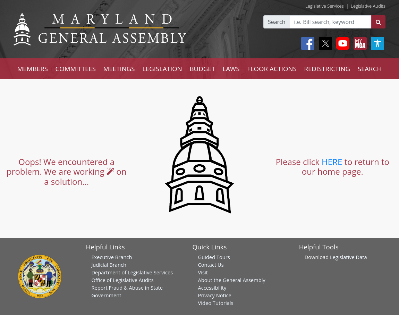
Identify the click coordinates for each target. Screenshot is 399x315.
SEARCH (370, 68)
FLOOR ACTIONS (272, 68)
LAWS (231, 68)
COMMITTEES (76, 68)
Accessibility (212, 287)
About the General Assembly (231, 279)
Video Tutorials (216, 302)
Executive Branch (111, 257)
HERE (332, 161)
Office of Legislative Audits (122, 279)
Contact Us (211, 264)
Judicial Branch (108, 264)
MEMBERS (32, 68)
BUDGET (202, 68)
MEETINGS (119, 68)
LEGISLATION (162, 68)
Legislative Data (348, 257)
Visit (203, 272)
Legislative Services (324, 6)
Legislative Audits (368, 6)
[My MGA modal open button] (359, 43)
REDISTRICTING (327, 68)
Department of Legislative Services (132, 272)
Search (277, 22)
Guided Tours (214, 257)
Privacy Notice (214, 295)
